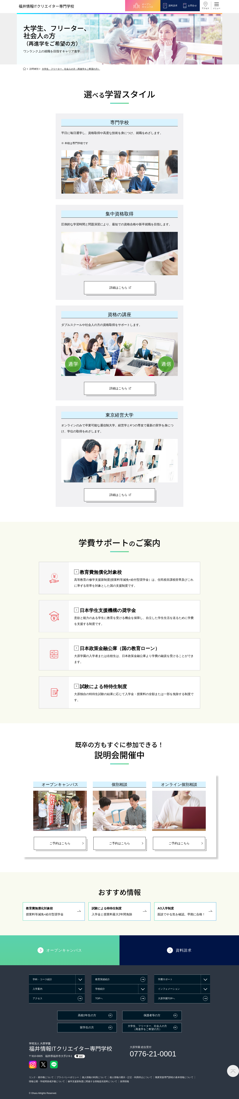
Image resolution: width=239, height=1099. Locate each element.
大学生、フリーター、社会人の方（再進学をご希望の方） (147, 1027)
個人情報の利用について (94, 1077)
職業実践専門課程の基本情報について (174, 1077)
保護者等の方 (152, 1015)
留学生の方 (87, 1027)
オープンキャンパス (147, 5)
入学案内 (37, 988)
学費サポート (165, 979)
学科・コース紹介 (42, 979)
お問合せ (192, 5)
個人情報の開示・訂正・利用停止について (131, 1077)
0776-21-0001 (153, 1054)
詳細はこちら (118, 287)
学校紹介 (100, 988)
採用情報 (124, 1081)
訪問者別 (34, 69)
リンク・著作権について (41, 1077)
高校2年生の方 (87, 1015)
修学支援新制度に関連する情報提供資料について (92, 1081)
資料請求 (172, 5)
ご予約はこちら (59, 843)
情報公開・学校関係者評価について (47, 1081)
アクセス (205, 8)
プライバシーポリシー (68, 1077)
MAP (79, 1056)
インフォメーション (169, 988)
